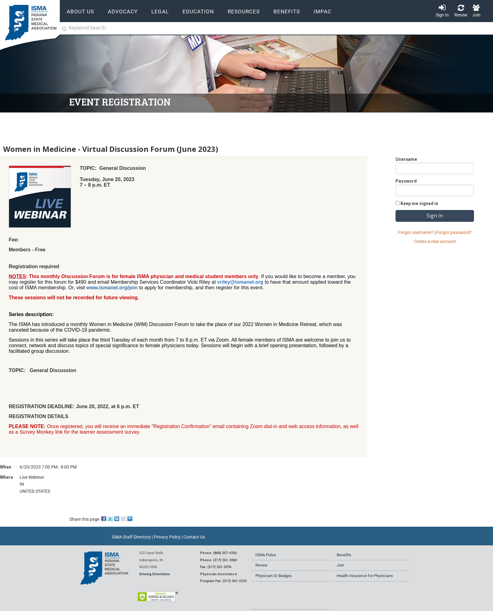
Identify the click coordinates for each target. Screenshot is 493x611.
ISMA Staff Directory (131, 536)
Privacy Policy (167, 536)
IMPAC (322, 12)
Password (406, 181)
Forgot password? (454, 232)
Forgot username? (416, 232)
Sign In (442, 14)
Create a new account (435, 241)
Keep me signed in (419, 203)
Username (406, 159)
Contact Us (194, 536)
